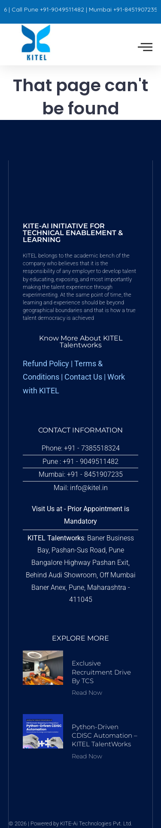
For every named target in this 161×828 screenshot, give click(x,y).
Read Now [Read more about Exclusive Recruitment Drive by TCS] (87, 692)
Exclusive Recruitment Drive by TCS (101, 672)
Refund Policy (46, 363)
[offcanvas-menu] (145, 47)
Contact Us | (85, 377)
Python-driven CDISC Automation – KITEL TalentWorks (104, 735)
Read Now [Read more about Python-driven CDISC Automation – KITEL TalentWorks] (87, 756)
